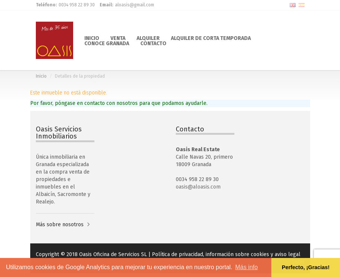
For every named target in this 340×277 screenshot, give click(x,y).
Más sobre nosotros (60, 224)
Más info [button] (246, 267)
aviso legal (287, 254)
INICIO (91, 37)
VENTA (117, 37)
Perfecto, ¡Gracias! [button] (306, 267)
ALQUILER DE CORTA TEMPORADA (211, 37)
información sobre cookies (237, 254)
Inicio (41, 76)
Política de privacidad (177, 254)
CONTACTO (153, 43)
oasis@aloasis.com (198, 187)
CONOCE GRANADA (106, 43)
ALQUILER (148, 37)
